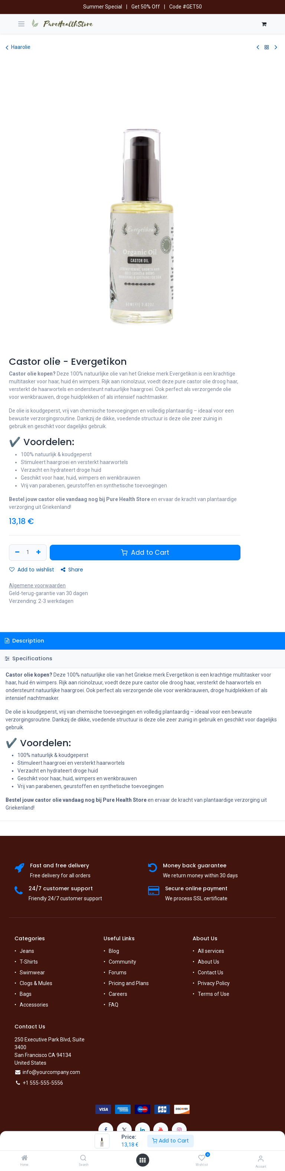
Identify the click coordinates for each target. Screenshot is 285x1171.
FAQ (113, 1005)
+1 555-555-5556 (43, 1083)
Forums (118, 972)
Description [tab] (24, 640)
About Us (208, 962)
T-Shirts (29, 962)
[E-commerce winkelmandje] (264, 24)
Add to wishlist (31, 569)
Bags (26, 994)
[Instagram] (179, 1129)
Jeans (27, 951)
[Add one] (39, 552)
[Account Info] (260, 1158)
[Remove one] (16, 552)
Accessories (34, 1005)
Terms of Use (213, 994)
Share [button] (72, 569)
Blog (114, 951)
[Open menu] (142, 1160)
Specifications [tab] (28, 658)
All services (211, 951)
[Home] (24, 1158)
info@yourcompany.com (51, 1072)
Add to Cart (170, 1140)
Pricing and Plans (129, 983)
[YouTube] (160, 1129)
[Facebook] (105, 1129)
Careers (118, 994)
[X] (124, 1129)
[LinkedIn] (142, 1129)
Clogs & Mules (36, 983)
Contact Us (210, 972)
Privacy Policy (214, 983)
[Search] (83, 1158)
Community (122, 962)
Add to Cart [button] (145, 552)
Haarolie (18, 47)
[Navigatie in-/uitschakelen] (21, 24)
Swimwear (32, 972)
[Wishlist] (201, 1158)
